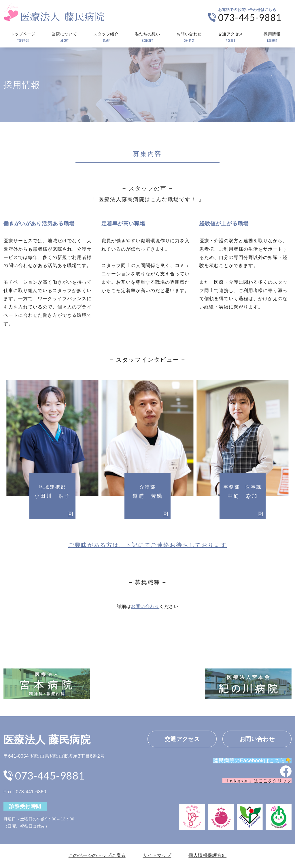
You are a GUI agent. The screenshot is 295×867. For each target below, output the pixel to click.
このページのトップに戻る (97, 855)
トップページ (22, 37)
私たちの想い (147, 37)
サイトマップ (157, 855)
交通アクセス (230, 37)
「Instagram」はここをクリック (257, 780)
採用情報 (272, 37)
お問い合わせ (189, 37)
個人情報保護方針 (207, 855)
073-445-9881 (249, 17)
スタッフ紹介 (105, 37)
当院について (64, 37)
